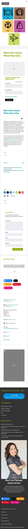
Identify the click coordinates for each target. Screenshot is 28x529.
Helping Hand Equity (12, 140)
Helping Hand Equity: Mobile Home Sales (12, 112)
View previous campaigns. (11, 96)
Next (23, 162)
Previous (6, 162)
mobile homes (7, 171)
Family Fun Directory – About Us (8, 509)
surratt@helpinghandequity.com (11, 328)
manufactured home (17, 170)
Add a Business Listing (6, 406)
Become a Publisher (5, 410)
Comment (8, 220)
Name (7, 232)
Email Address (9, 90)
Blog (2, 413)
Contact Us (3, 415)
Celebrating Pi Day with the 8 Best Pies (10, 430)
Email (6, 237)
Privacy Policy (4, 515)
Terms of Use (4, 518)
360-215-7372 (12, 319)
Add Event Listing (5, 408)
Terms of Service (5, 521)
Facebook (7, 336)
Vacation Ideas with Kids (7, 424)
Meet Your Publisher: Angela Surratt (14, 481)
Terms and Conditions (6, 524)
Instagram (7, 339)
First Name (8, 83)
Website (7, 243)
